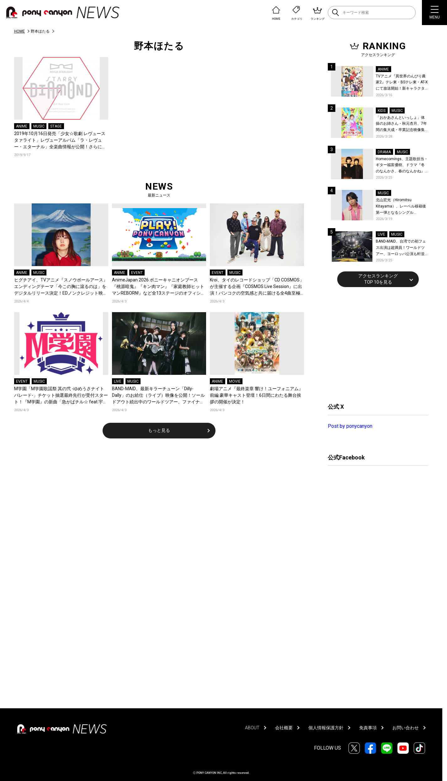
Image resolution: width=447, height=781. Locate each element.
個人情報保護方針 (325, 727)
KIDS (382, 110)
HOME (19, 31)
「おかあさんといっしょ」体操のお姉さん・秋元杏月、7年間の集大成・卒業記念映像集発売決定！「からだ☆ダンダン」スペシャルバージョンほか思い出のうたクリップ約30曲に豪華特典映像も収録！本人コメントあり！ (401, 124)
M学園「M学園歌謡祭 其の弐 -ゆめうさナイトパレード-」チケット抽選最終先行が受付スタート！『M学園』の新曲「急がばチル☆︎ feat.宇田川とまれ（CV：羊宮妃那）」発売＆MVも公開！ (61, 395)
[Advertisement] (375, 344)
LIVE (117, 381)
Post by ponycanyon (350, 426)
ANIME (21, 126)
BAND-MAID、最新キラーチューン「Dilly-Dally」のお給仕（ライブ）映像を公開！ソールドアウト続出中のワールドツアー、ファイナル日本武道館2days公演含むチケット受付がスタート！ (158, 395)
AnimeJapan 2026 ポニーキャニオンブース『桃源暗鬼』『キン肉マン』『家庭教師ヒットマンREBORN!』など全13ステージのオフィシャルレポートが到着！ (158, 286)
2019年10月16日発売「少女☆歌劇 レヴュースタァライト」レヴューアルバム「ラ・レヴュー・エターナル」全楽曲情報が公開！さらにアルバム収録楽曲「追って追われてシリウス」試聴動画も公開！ (60, 140)
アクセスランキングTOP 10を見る (378, 279)
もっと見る (159, 430)
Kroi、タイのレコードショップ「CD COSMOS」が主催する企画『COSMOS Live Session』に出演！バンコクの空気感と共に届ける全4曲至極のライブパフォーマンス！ (257, 286)
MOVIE (235, 381)
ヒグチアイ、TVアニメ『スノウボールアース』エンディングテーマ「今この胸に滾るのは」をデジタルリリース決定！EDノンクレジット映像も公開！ (61, 286)
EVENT (137, 272)
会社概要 (284, 727)
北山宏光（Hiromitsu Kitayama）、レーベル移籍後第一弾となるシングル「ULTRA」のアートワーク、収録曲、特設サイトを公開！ (402, 207)
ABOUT (252, 727)
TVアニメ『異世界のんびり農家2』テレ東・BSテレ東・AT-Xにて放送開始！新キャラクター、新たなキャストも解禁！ (402, 83)
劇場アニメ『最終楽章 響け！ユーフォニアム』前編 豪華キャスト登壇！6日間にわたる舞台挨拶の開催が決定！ (256, 395)
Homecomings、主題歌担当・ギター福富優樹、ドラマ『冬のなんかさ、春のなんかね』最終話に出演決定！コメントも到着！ (402, 166)
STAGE (56, 126)
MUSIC (39, 126)
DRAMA (384, 152)
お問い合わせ (405, 727)
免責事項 (368, 727)
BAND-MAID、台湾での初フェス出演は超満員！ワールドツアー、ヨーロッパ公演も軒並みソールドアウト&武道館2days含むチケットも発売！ (401, 248)
